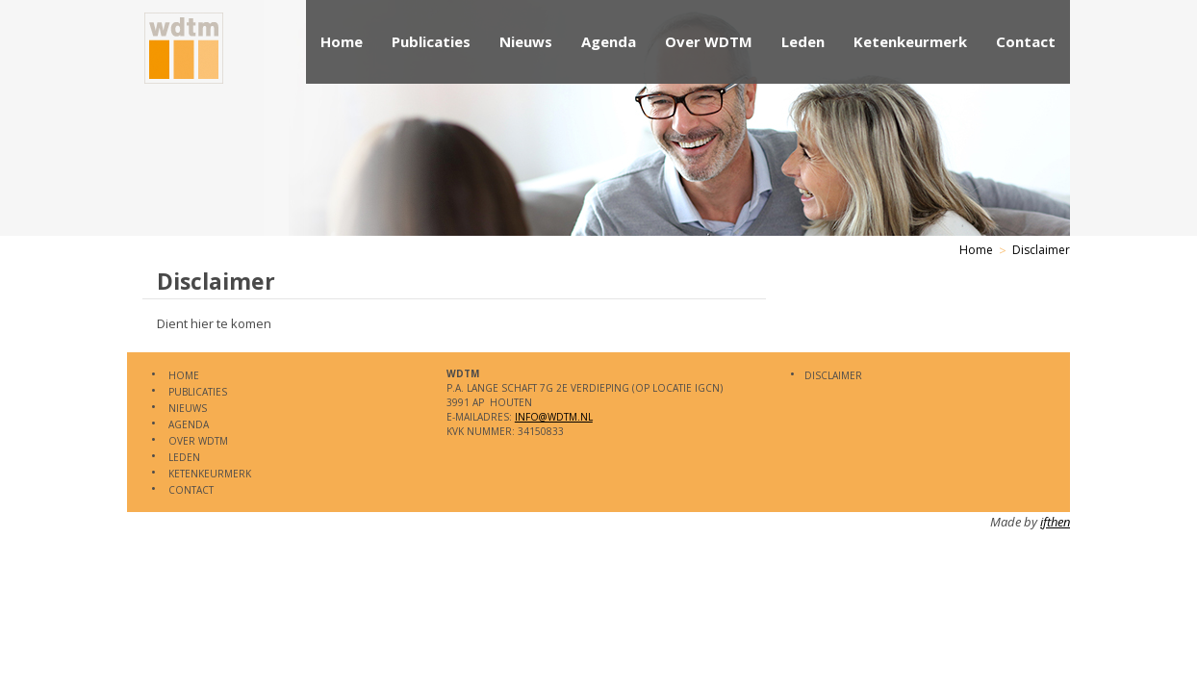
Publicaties (431, 41)
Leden (803, 41)
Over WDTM (708, 41)
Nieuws (525, 41)
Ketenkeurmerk (910, 41)
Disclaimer (1041, 250)
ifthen (1055, 521)
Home (341, 41)
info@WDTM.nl (554, 417)
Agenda (608, 41)
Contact (1026, 41)
